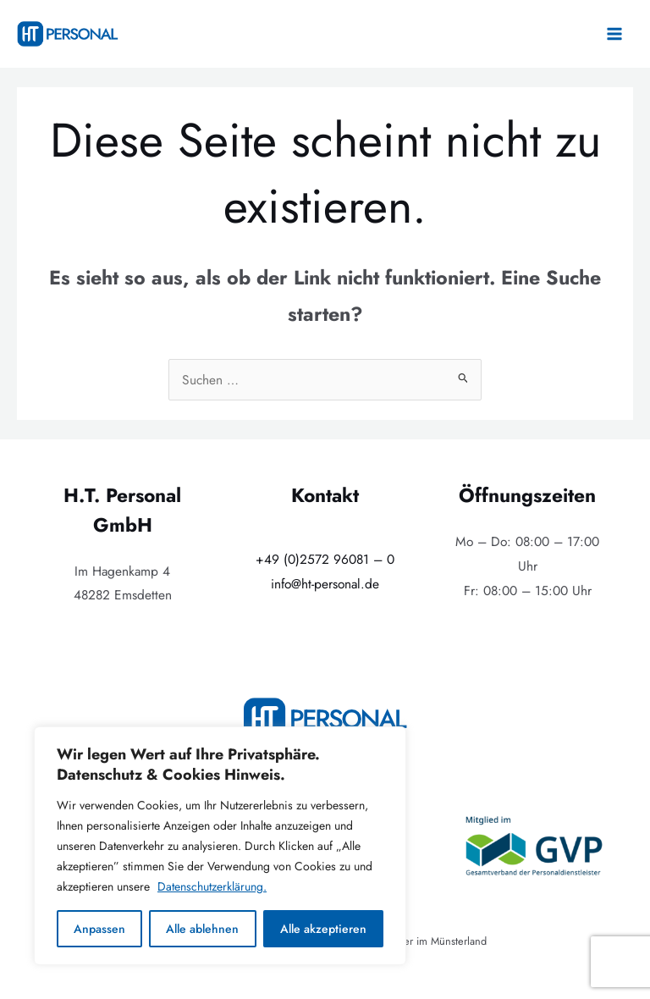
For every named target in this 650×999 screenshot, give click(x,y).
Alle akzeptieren (323, 928)
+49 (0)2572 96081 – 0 (325, 559)
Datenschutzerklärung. (212, 886)
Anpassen (99, 928)
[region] (220, 845)
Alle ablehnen (202, 928)
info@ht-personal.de (325, 583)
